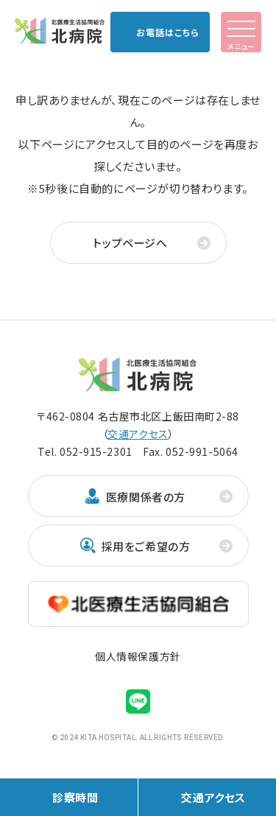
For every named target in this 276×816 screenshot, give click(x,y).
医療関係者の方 (145, 496)
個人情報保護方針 (137, 656)
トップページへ (130, 242)
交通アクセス (213, 797)
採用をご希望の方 (146, 546)
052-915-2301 (96, 451)
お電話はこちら (167, 32)
